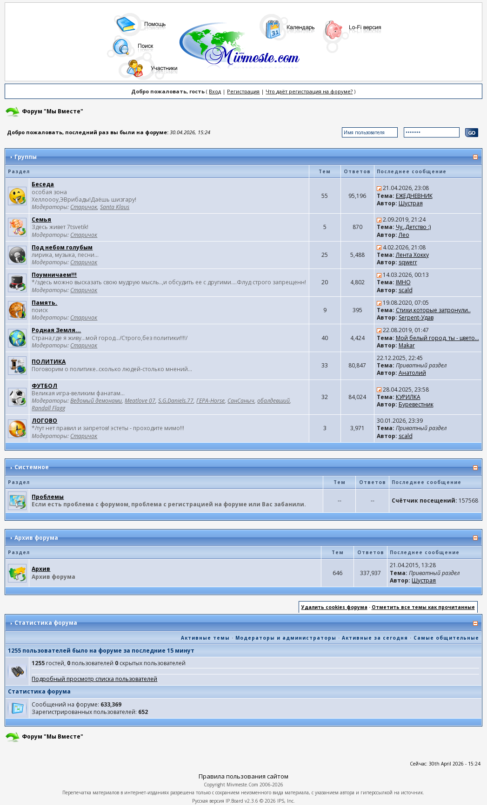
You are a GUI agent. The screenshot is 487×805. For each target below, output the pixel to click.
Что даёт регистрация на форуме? (309, 91)
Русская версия (208, 801)
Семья (41, 219)
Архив (41, 569)
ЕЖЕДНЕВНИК (414, 196)
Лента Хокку (412, 255)
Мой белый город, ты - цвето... (437, 338)
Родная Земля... (56, 330)
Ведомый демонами (96, 401)
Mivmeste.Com (242, 784)
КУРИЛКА (408, 397)
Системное (31, 467)
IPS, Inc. (286, 801)
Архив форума (36, 538)
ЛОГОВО (44, 421)
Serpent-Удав (416, 317)
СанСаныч (240, 401)
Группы (25, 157)
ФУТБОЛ (44, 386)
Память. (44, 303)
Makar (407, 345)
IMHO (403, 282)
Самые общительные (446, 638)
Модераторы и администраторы (285, 638)
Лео (404, 235)
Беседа (43, 184)
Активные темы (205, 638)
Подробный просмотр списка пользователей (94, 679)
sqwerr (408, 262)
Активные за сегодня (375, 638)
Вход (215, 91)
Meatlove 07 (140, 401)
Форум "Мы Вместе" (52, 111)
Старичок (83, 207)
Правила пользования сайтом (243, 776)
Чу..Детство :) (413, 227)
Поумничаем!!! (54, 275)
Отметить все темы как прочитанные (423, 607)
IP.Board (234, 801)
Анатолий (412, 373)
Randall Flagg (48, 408)
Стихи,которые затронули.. (433, 310)
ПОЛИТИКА (49, 362)
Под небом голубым (62, 247)
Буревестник (416, 404)
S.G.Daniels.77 (175, 401)
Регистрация (243, 91)
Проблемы (48, 497)
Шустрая (411, 203)
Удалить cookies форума (334, 607)
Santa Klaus (114, 207)
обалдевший (273, 401)
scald (406, 290)
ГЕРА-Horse (210, 401)
